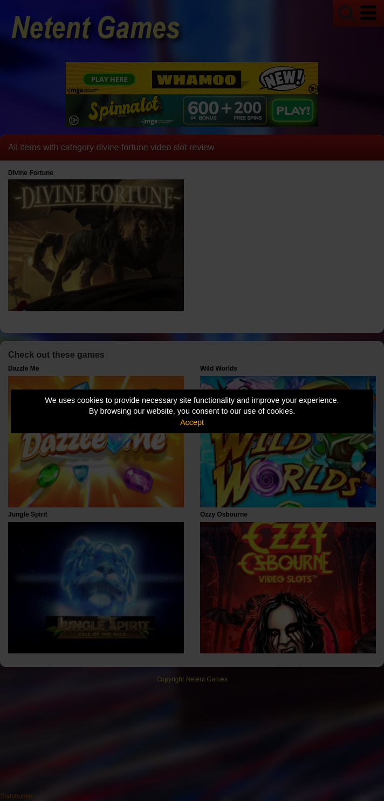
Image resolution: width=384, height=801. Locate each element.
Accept (192, 422)
